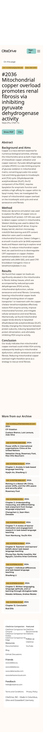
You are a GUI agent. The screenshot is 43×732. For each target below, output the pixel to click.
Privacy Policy (31, 692)
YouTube (29, 646)
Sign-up (31, 51)
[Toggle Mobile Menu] (38, 51)
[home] (9, 51)
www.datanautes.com (15, 671)
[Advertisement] (21, 22)
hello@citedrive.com (14, 685)
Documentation (12, 646)
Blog (7, 650)
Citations (29, 634)
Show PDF (8, 132)
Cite (20, 132)
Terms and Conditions (15, 692)
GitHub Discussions (14, 654)
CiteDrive (30, 642)
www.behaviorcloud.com (16, 675)
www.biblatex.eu (12, 667)
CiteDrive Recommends (32, 631)
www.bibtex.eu (12, 663)
